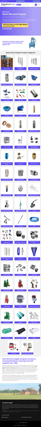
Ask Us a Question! (20, 1)
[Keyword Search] (28, 5)
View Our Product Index (15, 411)
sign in (26, 425)
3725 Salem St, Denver (26, 417)
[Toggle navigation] (39, 5)
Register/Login (36, 1)
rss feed (23, 425)
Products (19, 4)
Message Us (5, 417)
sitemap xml (19, 425)
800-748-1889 (5, 415)
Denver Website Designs (23, 422)
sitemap (15, 425)
